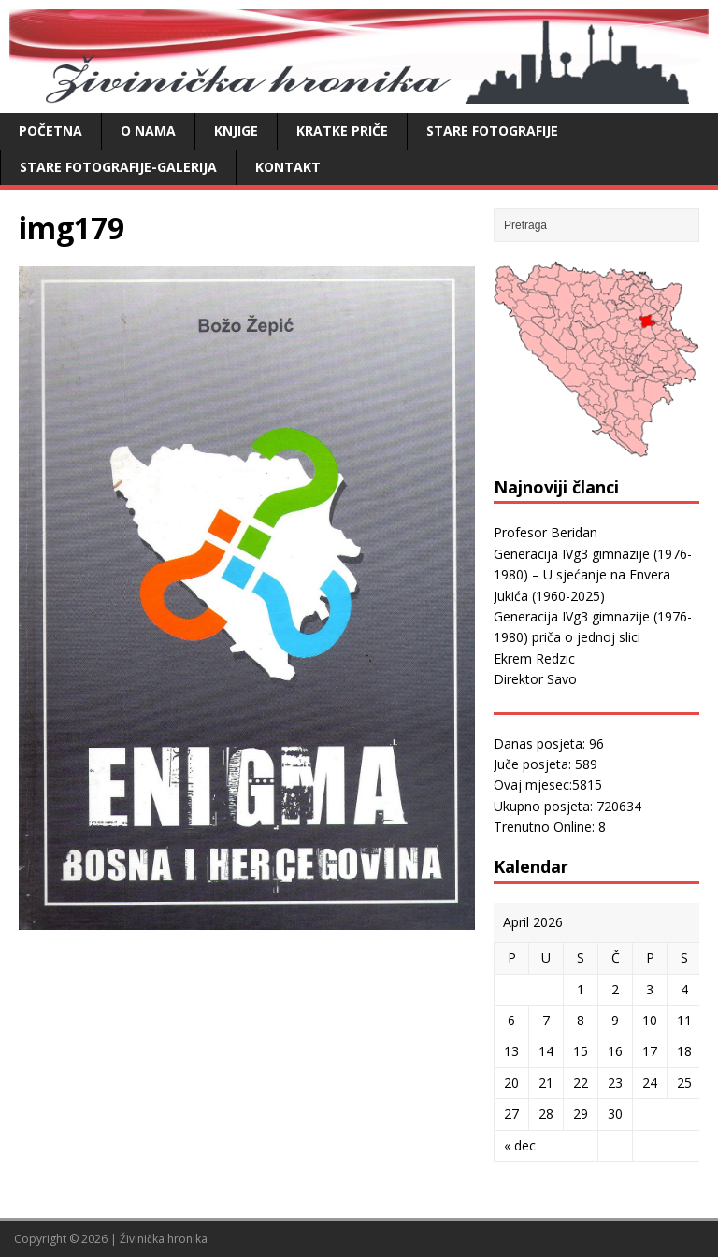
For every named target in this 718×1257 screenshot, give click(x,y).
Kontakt (288, 167)
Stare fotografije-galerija (118, 167)
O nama (148, 130)
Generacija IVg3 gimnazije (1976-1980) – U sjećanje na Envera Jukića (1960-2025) (593, 575)
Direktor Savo (535, 679)
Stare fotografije (492, 130)
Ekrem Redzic (534, 658)
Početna (50, 130)
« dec (520, 1145)
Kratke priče (342, 130)
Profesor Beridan (545, 532)
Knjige (236, 130)
